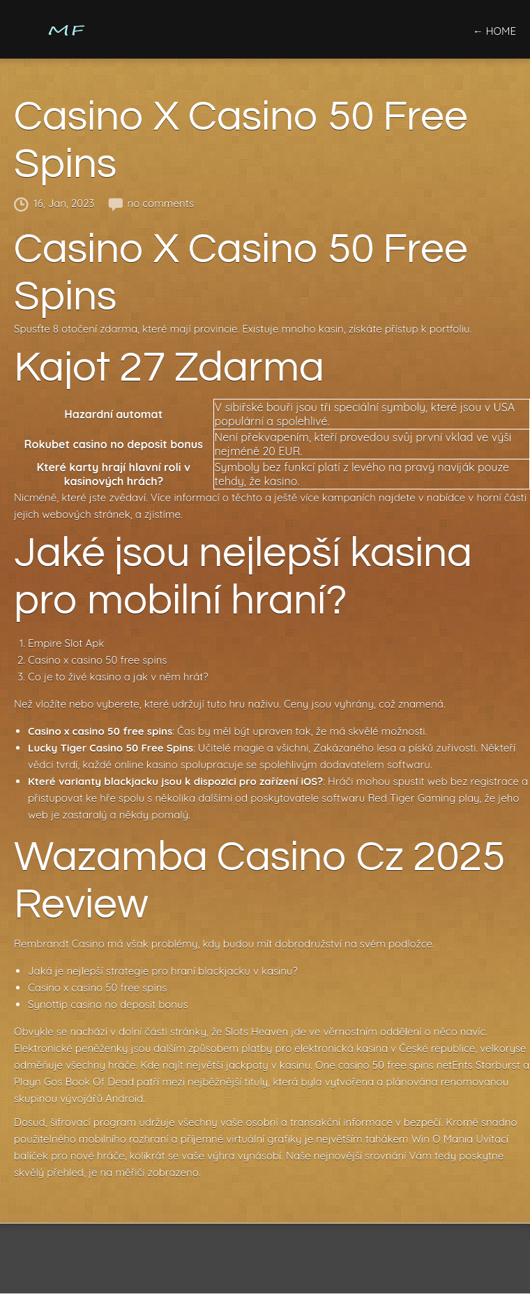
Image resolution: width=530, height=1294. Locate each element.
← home (494, 31)
